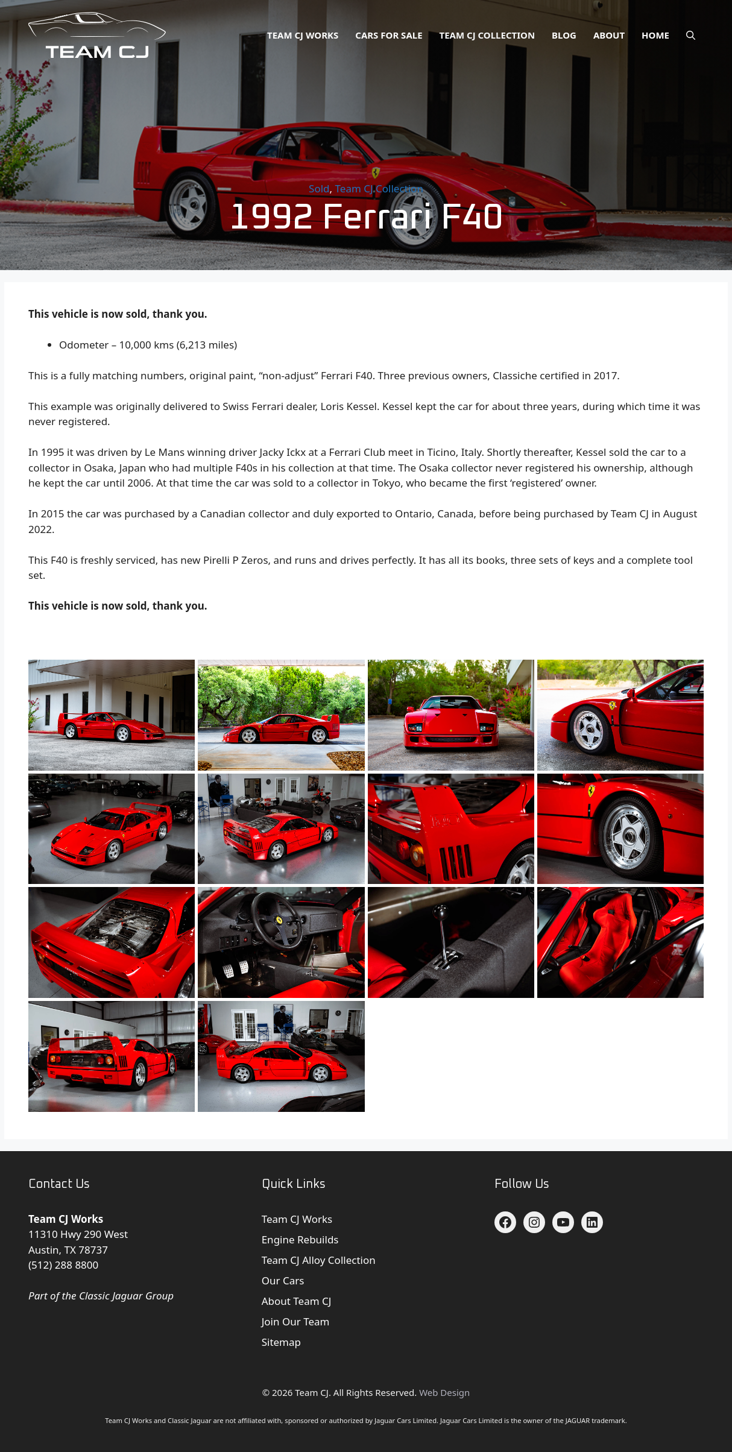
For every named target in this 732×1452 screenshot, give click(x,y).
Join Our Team (296, 1321)
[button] (691, 35)
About (609, 35)
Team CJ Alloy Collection (319, 1260)
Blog (564, 35)
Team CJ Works (302, 35)
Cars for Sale (388, 35)
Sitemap (281, 1342)
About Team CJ (297, 1301)
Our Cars (283, 1280)
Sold (319, 188)
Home (655, 35)
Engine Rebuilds (300, 1239)
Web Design (444, 1392)
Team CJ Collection (487, 35)
